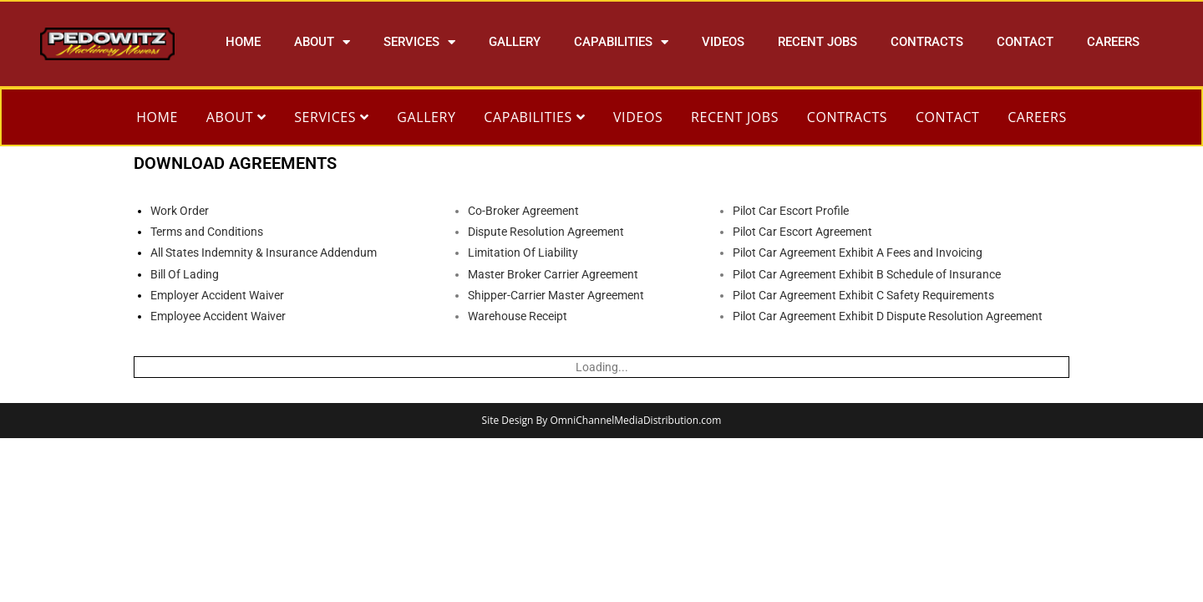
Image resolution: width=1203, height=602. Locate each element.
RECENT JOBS (817, 41)
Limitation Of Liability (523, 252)
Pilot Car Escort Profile (791, 210)
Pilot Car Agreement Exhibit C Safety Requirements (863, 295)
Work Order (179, 210)
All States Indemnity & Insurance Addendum (263, 252)
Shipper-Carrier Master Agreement (556, 295)
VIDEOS (723, 41)
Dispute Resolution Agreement (546, 231)
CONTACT (1025, 41)
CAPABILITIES (621, 42)
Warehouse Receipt (517, 316)
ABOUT (322, 42)
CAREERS (1113, 41)
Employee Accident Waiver (218, 316)
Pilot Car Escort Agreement (802, 231)
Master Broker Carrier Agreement (553, 274)
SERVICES (419, 42)
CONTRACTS (927, 41)
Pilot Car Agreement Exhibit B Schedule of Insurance (867, 274)
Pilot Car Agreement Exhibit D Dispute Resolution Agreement (888, 316)
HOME (243, 41)
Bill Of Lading (184, 274)
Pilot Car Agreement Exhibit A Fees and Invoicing (857, 252)
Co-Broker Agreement (523, 210)
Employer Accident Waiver (217, 295)
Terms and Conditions (206, 231)
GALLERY (515, 41)
